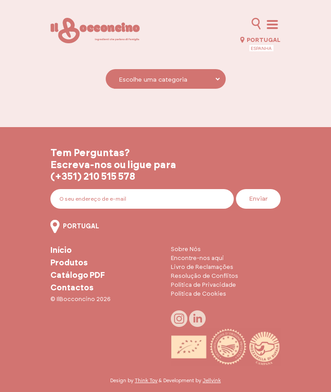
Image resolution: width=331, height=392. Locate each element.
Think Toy (146, 380)
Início (61, 251)
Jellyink (212, 380)
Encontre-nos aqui (197, 258)
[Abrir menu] (272, 24)
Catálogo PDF (77, 276)
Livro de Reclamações (202, 267)
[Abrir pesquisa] (256, 23)
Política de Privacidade (203, 285)
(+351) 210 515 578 (92, 177)
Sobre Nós (186, 249)
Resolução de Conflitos (204, 276)
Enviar (258, 199)
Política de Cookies (198, 294)
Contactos (72, 288)
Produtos (69, 263)
